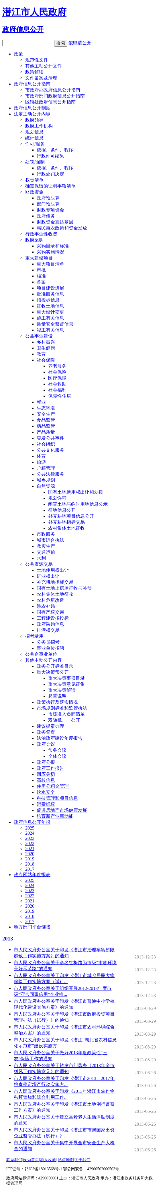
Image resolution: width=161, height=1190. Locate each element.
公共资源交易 (39, 564)
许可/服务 (35, 143)
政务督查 (46, 732)
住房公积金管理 (53, 786)
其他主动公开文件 (43, 65)
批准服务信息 (50, 294)
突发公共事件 (50, 438)
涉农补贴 (46, 606)
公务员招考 (48, 642)
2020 (29, 853)
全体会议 (57, 756)
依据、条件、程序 (55, 149)
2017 (29, 869)
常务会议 (57, 750)
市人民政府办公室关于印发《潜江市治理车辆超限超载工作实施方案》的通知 (66, 953)
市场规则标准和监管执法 (62, 708)
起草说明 (57, 696)
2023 (29, 838)
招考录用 (34, 636)
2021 (29, 848)
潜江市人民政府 (34, 12)
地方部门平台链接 (32, 926)
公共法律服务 (50, 474)
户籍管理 (46, 468)
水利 (41, 558)
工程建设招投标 (53, 618)
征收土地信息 (50, 306)
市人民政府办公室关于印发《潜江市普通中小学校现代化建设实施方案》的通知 (66, 1004)
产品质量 (46, 432)
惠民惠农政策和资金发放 (62, 228)
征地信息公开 (62, 510)
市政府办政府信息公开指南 (52, 89)
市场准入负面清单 (66, 714)
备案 (41, 282)
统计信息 (34, 137)
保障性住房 (59, 396)
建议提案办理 (50, 726)
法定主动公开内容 (32, 113)
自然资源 (46, 486)
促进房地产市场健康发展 (62, 810)
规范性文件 (36, 59)
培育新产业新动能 (55, 816)
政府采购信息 (50, 624)
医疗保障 (57, 378)
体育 (41, 456)
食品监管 (46, 420)
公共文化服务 (50, 450)
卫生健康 (46, 348)
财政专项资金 (50, 210)
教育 (41, 354)
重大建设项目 (39, 258)
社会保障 (46, 360)
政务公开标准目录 (55, 666)
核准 (41, 276)
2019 (29, 858)
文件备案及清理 (41, 77)
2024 (29, 833)
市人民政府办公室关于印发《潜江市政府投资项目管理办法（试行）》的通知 (66, 1017)
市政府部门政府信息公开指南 (55, 95)
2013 (7, 939)
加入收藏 (48, 1160)
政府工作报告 (50, 768)
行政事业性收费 (41, 234)
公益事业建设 (39, 336)
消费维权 (46, 804)
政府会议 (46, 744)
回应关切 (46, 774)
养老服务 (57, 366)
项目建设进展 (50, 288)
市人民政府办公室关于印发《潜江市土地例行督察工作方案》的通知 (66, 1107)
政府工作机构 (39, 125)
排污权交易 (48, 630)
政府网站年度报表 (32, 874)
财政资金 (34, 192)
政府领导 (34, 119)
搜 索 (60, 43)
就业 (41, 402)
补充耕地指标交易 (66, 522)
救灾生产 (46, 546)
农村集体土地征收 (66, 528)
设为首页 (31, 1160)
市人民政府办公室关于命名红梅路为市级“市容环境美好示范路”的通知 (66, 966)
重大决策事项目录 (66, 678)
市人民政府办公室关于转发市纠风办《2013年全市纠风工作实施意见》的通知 (66, 1069)
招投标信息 (48, 300)
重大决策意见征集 (66, 684)
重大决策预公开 (53, 672)
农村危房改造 (50, 600)
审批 (41, 270)
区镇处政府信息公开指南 (50, 101)
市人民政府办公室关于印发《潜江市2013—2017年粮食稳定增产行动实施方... (66, 1082)
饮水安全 (46, 792)
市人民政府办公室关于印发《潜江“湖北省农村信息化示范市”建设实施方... (66, 1043)
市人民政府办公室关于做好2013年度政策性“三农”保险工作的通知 (66, 1056)
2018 (29, 864)
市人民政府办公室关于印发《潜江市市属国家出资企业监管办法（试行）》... (66, 1133)
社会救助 (57, 384)
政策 (18, 53)
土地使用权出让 (53, 570)
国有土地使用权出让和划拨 (75, 492)
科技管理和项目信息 (57, 798)
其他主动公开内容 (43, 660)
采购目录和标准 (53, 246)
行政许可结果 (50, 156)
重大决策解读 (62, 690)
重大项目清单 (50, 264)
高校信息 (46, 780)
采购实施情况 (50, 252)
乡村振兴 (46, 342)
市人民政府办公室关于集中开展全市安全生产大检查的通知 (66, 1146)
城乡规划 (46, 480)
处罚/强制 (35, 162)
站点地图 (66, 1160)
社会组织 (46, 444)
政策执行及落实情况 (57, 702)
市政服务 (46, 534)
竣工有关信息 (50, 330)
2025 (29, 828)
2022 (29, 843)
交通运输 (46, 552)
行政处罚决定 (50, 174)
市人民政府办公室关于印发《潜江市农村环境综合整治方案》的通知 (66, 1030)
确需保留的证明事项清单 (50, 186)
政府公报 (46, 762)
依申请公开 (79, 42)
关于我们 (82, 1160)
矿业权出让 (48, 576)
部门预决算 (48, 204)
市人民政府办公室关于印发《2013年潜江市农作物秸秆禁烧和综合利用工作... (66, 1095)
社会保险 (57, 372)
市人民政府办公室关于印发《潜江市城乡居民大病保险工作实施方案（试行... (66, 979)
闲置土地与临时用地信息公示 (78, 504)
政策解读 (34, 71)
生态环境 (46, 408)
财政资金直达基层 (55, 222)
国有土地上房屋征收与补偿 (64, 588)
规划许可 (57, 498)
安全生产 (46, 414)
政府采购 (34, 240)
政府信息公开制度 (32, 107)
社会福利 (57, 390)
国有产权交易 (50, 612)
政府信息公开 (23, 29)
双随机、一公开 (64, 720)
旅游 (41, 462)
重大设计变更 (50, 312)
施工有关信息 (50, 318)
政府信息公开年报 (32, 822)
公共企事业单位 (41, 654)
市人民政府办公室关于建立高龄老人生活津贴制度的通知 (66, 1120)
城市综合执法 (50, 540)
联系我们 (14, 1160)
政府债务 (46, 216)
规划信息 (34, 131)
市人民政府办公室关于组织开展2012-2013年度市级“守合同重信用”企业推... (66, 992)
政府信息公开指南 (32, 83)
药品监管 (46, 426)
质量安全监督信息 (55, 324)
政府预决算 (48, 198)
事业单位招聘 (50, 648)
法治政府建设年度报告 (60, 738)
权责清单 (34, 180)
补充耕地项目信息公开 (71, 516)
